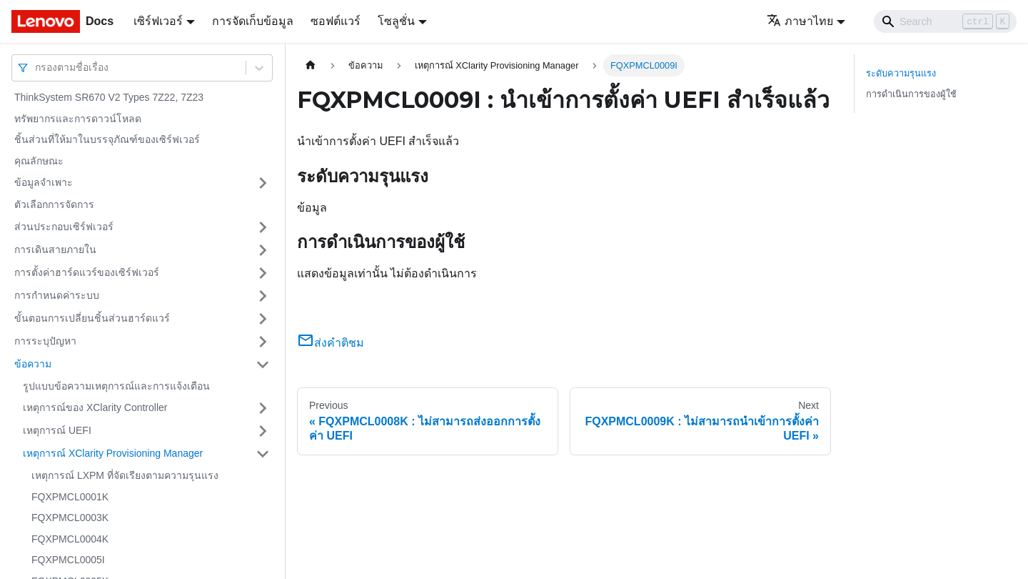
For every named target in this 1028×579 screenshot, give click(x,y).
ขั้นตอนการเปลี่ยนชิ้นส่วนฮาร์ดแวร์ (92, 318)
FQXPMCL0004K (70, 539)
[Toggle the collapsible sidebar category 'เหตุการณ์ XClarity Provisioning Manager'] (262, 453)
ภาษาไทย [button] (800, 21)
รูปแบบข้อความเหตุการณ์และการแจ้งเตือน (116, 386)
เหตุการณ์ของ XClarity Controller (95, 407)
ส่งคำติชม (330, 343)
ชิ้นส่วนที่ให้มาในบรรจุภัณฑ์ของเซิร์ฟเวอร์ (107, 139)
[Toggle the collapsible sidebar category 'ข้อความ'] (262, 364)
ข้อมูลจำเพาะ (43, 182)
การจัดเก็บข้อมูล (252, 21)
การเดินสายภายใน (55, 249)
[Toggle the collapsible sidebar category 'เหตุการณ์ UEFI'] (262, 431)
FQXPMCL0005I (68, 559)
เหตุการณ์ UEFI (57, 430)
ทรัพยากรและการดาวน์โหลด (77, 118)
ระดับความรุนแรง (901, 73)
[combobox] (36, 67)
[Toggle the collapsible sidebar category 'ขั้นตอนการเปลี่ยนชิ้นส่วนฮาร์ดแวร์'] (262, 318)
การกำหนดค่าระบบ (56, 295)
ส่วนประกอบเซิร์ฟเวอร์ (64, 226)
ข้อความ (32, 364)
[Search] (945, 21)
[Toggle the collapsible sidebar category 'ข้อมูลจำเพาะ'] (262, 183)
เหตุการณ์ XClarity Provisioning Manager (113, 453)
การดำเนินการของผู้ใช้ (911, 94)
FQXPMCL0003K (70, 517)
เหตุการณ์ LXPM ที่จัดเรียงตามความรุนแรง (124, 475)
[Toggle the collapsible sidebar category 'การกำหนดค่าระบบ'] (262, 295)
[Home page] (310, 65)
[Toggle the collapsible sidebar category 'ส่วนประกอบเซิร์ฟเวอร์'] (262, 227)
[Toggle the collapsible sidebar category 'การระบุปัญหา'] (262, 341)
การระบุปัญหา (45, 341)
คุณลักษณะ (39, 161)
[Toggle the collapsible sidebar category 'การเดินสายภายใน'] (262, 250)
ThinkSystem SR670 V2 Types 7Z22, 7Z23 (108, 97)
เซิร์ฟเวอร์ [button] (158, 21)
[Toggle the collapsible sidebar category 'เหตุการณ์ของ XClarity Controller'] (262, 408)
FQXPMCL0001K (70, 497)
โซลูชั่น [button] (396, 21)
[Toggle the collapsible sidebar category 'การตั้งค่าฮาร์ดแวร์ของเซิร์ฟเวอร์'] (262, 273)
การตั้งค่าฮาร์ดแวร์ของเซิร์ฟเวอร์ (86, 272)
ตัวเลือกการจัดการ (54, 204)
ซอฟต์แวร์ (336, 21)
